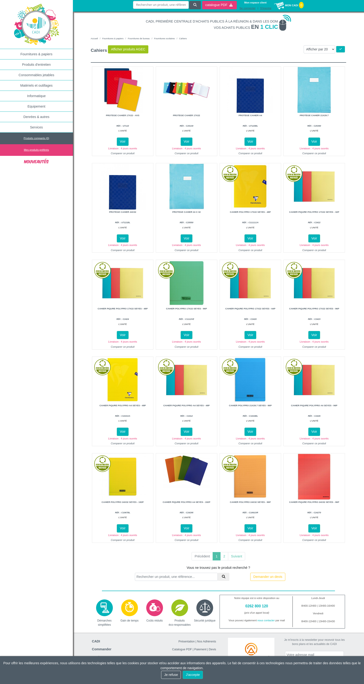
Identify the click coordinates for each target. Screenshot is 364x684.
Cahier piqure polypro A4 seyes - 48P (122, 405)
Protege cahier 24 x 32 (186, 212)
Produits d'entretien (36, 64)
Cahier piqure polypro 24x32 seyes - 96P (314, 502)
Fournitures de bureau (139, 38)
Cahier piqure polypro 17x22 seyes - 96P (314, 308)
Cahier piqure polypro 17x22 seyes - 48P (123, 308)
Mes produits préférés (36, 149)
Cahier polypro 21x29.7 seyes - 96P (250, 405)
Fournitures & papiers (36, 54)
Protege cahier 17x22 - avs (122, 115)
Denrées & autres (36, 117)
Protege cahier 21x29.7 (314, 115)
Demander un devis (267, 577)
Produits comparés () (36, 138)
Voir (123, 141)
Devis (212, 649)
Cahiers (183, 38)
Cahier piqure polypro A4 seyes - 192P (186, 502)
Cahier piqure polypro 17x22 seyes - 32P (314, 212)
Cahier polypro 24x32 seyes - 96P (250, 502)
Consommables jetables (36, 75)
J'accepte (193, 675)
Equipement (36, 106)
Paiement (200, 649)
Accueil (94, 38)
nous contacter (266, 620)
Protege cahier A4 (250, 115)
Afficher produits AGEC (128, 49)
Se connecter (247, 8)
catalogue (219, 5)
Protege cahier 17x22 (186, 115)
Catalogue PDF (182, 649)
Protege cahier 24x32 (122, 212)
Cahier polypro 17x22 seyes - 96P (186, 308)
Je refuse (171, 675)
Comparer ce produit (122, 153)
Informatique (36, 96)
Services (36, 127)
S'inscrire (265, 8)
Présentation (187, 641)
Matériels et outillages (36, 85)
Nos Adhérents (206, 641)
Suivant (236, 556)
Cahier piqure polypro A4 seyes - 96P (314, 405)
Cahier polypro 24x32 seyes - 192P (123, 502)
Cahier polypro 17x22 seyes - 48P (250, 212)
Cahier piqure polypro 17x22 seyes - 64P (250, 308)
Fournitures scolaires (164, 38)
